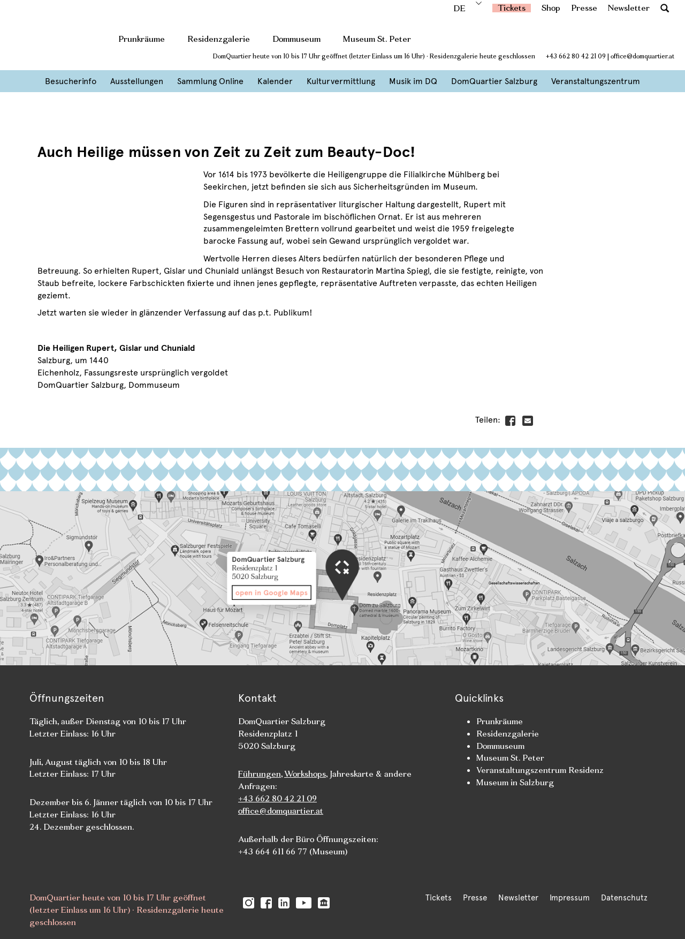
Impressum (570, 898)
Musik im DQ (413, 81)
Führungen (259, 773)
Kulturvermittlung (341, 81)
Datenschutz (624, 898)
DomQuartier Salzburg (494, 81)
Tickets (512, 7)
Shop (551, 7)
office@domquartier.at (642, 56)
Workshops (305, 773)
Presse (584, 7)
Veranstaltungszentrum (595, 81)
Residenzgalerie (218, 38)
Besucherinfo (70, 81)
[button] (664, 7)
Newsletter (629, 7)
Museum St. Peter (377, 38)
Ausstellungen (136, 81)
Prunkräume (141, 38)
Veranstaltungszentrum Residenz (540, 770)
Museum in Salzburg (515, 782)
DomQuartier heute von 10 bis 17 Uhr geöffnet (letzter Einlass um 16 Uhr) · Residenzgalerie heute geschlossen (374, 56)
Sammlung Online (210, 81)
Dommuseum (296, 38)
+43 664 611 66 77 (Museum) (292, 851)
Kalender (275, 81)
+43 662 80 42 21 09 (576, 56)
